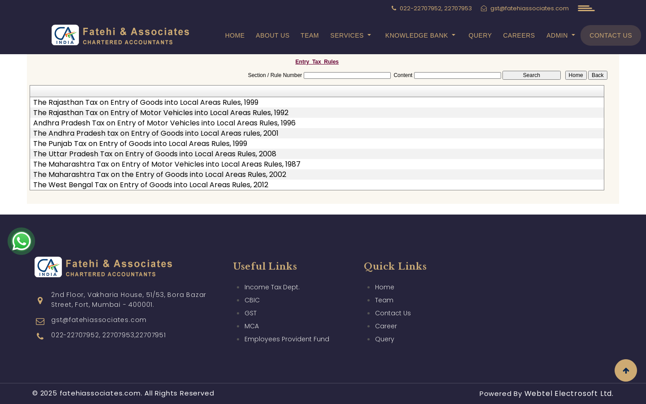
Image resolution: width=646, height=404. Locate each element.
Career (386, 326)
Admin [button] (558, 35)
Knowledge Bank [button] (417, 35)
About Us (272, 35)
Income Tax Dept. (272, 287)
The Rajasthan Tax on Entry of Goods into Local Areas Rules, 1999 (145, 102)
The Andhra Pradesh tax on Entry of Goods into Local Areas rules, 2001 (156, 133)
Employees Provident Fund (286, 339)
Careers (519, 35)
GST (250, 313)
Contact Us (610, 35)
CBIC (252, 300)
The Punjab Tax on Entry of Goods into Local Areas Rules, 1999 (140, 143)
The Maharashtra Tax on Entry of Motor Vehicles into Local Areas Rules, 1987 (167, 164)
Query (480, 35)
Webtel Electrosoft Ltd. (569, 393)
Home (235, 35)
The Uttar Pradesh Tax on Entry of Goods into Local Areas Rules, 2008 (154, 154)
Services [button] (348, 35)
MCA (251, 326)
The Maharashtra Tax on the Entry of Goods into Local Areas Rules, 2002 (159, 174)
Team (310, 35)
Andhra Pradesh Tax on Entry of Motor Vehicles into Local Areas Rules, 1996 (164, 123)
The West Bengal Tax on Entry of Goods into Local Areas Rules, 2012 (150, 185)
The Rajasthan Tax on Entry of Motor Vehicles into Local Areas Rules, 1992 (160, 112)
